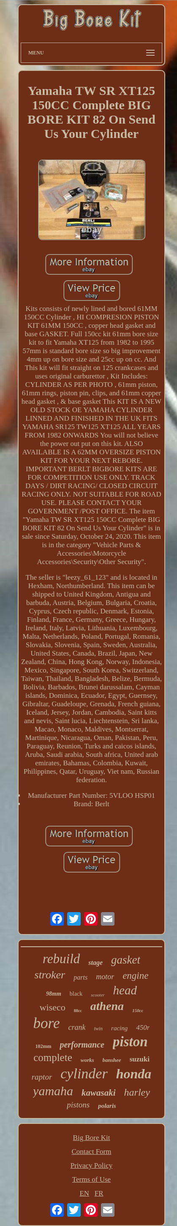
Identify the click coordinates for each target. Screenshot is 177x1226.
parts (80, 977)
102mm (43, 1046)
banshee (112, 1060)
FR (99, 1193)
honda (134, 1073)
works (87, 1060)
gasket (125, 959)
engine (135, 975)
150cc (137, 1010)
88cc (78, 1010)
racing (119, 1028)
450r (143, 1027)
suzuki (140, 1059)
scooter (97, 994)
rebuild (61, 958)
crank (76, 1027)
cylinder (83, 1073)
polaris (107, 1105)
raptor (42, 1076)
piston (130, 1041)
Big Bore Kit (91, 1138)
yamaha (53, 1091)
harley (137, 1092)
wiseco (52, 1007)
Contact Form (92, 1152)
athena (107, 1006)
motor (105, 976)
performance (82, 1044)
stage (95, 962)
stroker (50, 975)
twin (98, 1029)
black (76, 994)
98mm (53, 994)
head (125, 990)
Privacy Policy (92, 1165)
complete (52, 1057)
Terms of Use (91, 1179)
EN (84, 1193)
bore (46, 1023)
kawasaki (99, 1093)
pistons (78, 1104)
